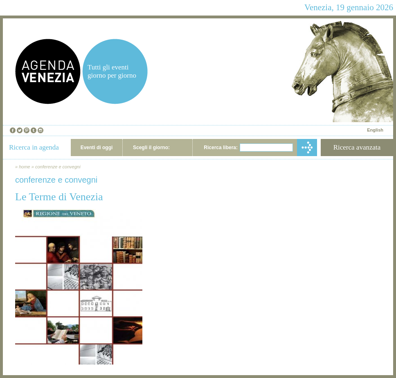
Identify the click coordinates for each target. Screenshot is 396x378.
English (375, 129)
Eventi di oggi (97, 147)
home (24, 166)
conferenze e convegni (58, 166)
